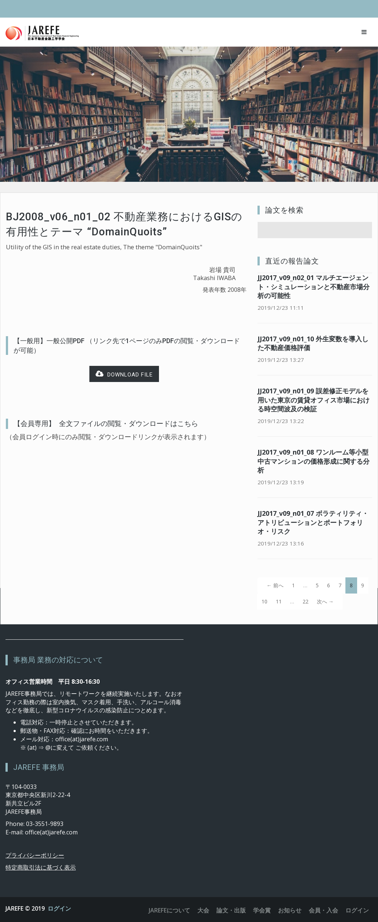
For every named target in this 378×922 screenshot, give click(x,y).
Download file (124, 374)
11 (279, 601)
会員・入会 (323, 910)
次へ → (325, 601)
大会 (203, 910)
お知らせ (289, 910)
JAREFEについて (169, 910)
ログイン (59, 908)
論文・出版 (231, 910)
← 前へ (275, 585)
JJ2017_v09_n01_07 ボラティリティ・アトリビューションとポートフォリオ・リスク (312, 522)
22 (305, 601)
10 (264, 601)
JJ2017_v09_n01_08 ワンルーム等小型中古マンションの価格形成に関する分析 (313, 461)
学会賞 (262, 910)
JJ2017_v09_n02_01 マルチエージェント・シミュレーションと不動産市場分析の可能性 (313, 286)
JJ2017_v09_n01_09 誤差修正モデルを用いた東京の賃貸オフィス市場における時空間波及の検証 (313, 400)
